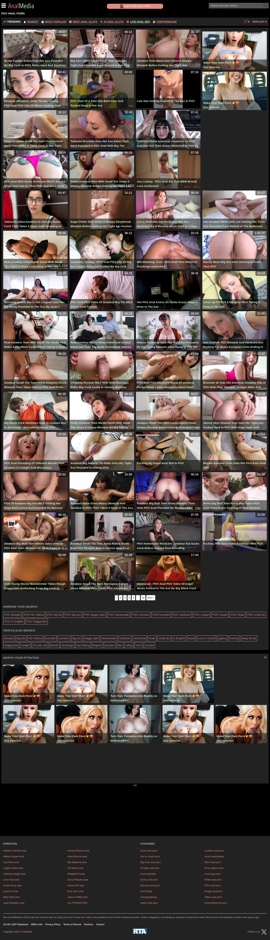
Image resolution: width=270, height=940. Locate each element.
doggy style (91, 638)
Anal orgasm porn (214, 868)
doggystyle (11, 645)
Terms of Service (72, 924)
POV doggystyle (37, 621)
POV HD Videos (34, 614)
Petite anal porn (213, 879)
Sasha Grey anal (12, 885)
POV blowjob (12, 614)
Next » (150, 597)
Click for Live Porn (135, 6)
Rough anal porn (214, 891)
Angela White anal (13, 868)
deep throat (249, 638)
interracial (139, 638)
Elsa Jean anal (75, 891)
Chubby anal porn (150, 868)
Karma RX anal (75, 885)
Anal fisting (146, 891)
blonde (54, 645)
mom (139, 645)
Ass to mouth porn (150, 856)
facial (191, 638)
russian (149, 645)
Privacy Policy (52, 924)
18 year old (40, 645)
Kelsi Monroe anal (77, 856)
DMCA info (37, 924)
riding (128, 645)
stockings (68, 645)
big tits (21, 638)
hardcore (124, 638)
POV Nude (237, 614)
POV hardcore (182, 614)
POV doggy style (94, 614)
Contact (100, 924)
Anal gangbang (148, 897)
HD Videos (35, 638)
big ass (76, 638)
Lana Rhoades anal (13, 902)
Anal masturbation (214, 856)
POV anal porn (212, 885)
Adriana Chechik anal (14, 850)
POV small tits (256, 614)
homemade (109, 638)
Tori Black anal (75, 868)
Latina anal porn (149, 902)
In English (179, 638)
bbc (120, 645)
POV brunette (161, 614)
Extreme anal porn (150, 885)
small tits (164, 638)
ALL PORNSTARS (77, 902)
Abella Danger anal (13, 856)
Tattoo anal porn (213, 897)
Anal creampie (148, 873)
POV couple (219, 614)
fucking (234, 638)
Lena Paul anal (11, 879)
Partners (88, 924)
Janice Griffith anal (77, 897)
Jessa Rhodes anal (77, 879)
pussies (110, 645)
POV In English (13, 621)
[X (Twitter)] (264, 932)
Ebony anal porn (149, 879)
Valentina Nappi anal (14, 873)
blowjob (9, 638)
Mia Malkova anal (76, 862)
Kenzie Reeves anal (78, 850)
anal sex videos (84, 917)
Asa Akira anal (11, 862)
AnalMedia (30, 5)
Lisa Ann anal (10, 891)
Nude (152, 638)
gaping (222, 638)
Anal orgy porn (212, 873)
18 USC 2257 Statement (15, 924)
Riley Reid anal (11, 897)
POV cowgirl (201, 614)
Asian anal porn (148, 850)
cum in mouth (206, 638)
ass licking (82, 645)
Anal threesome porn (216, 902)
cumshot (63, 638)
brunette (50, 638)
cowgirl (25, 645)
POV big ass (73, 614)
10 (143, 597)
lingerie (97, 645)
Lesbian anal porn (214, 850)
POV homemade (118, 614)
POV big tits (54, 614)
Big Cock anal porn (150, 862)
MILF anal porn (213, 862)
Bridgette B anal (76, 873)
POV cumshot (140, 614)
